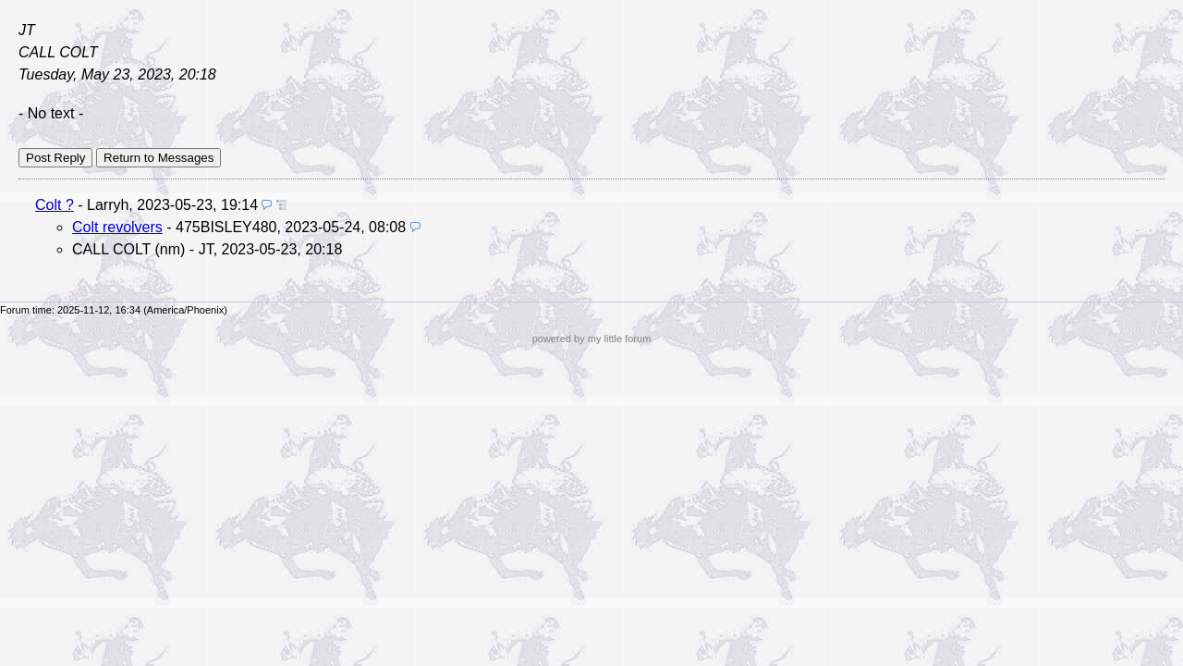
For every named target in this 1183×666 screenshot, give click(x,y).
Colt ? (54, 205)
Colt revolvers (117, 227)
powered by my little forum (592, 338)
